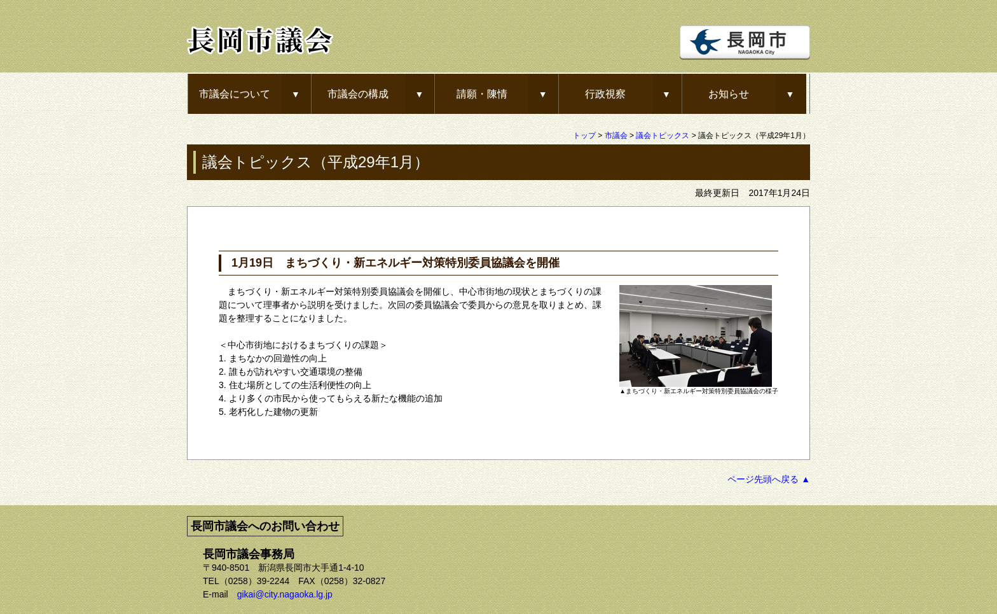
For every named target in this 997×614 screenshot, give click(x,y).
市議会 (616, 135)
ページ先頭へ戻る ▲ (768, 479)
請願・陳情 (482, 94)
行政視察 (605, 94)
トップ (584, 135)
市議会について (234, 94)
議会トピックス (662, 135)
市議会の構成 (357, 94)
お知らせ (728, 94)
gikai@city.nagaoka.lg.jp (285, 594)
